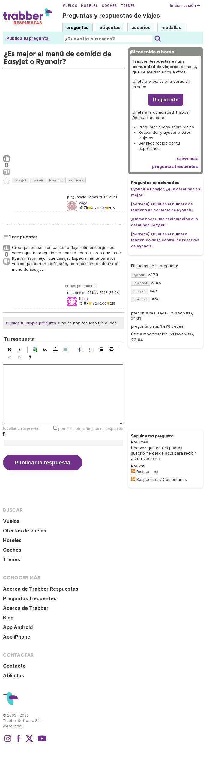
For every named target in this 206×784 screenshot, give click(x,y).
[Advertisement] (63, 110)
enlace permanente (81, 286)
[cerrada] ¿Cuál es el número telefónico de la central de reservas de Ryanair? (165, 240)
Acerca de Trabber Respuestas (40, 589)
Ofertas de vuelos (24, 531)
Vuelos (70, 6)
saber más (187, 158)
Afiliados (13, 675)
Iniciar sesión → (185, 5)
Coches (109, 6)
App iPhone (16, 637)
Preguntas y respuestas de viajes (111, 15)
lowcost (56, 180)
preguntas (77, 27)
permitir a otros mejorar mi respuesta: (91, 428)
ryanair (37, 180)
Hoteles (89, 6)
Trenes (128, 6)
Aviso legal (12, 726)
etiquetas (110, 27)
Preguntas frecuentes (29, 598)
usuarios (141, 27)
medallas (171, 27)
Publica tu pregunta (27, 38)
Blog (8, 618)
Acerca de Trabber (26, 608)
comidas (76, 180)
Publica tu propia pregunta (31, 322)
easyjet (20, 180)
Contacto (14, 666)
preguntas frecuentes (175, 166)
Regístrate (165, 100)
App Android (18, 627)
